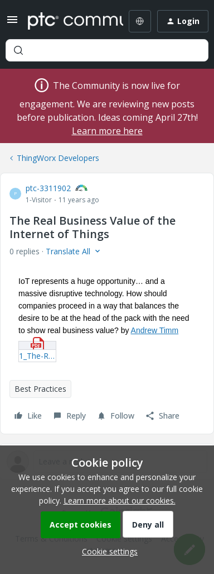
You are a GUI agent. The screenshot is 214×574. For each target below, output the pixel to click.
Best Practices (40, 388)
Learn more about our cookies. (120, 500)
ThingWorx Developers (58, 158)
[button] (12, 23)
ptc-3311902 (48, 188)
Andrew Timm (155, 330)
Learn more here (107, 131)
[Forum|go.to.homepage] (67, 21)
